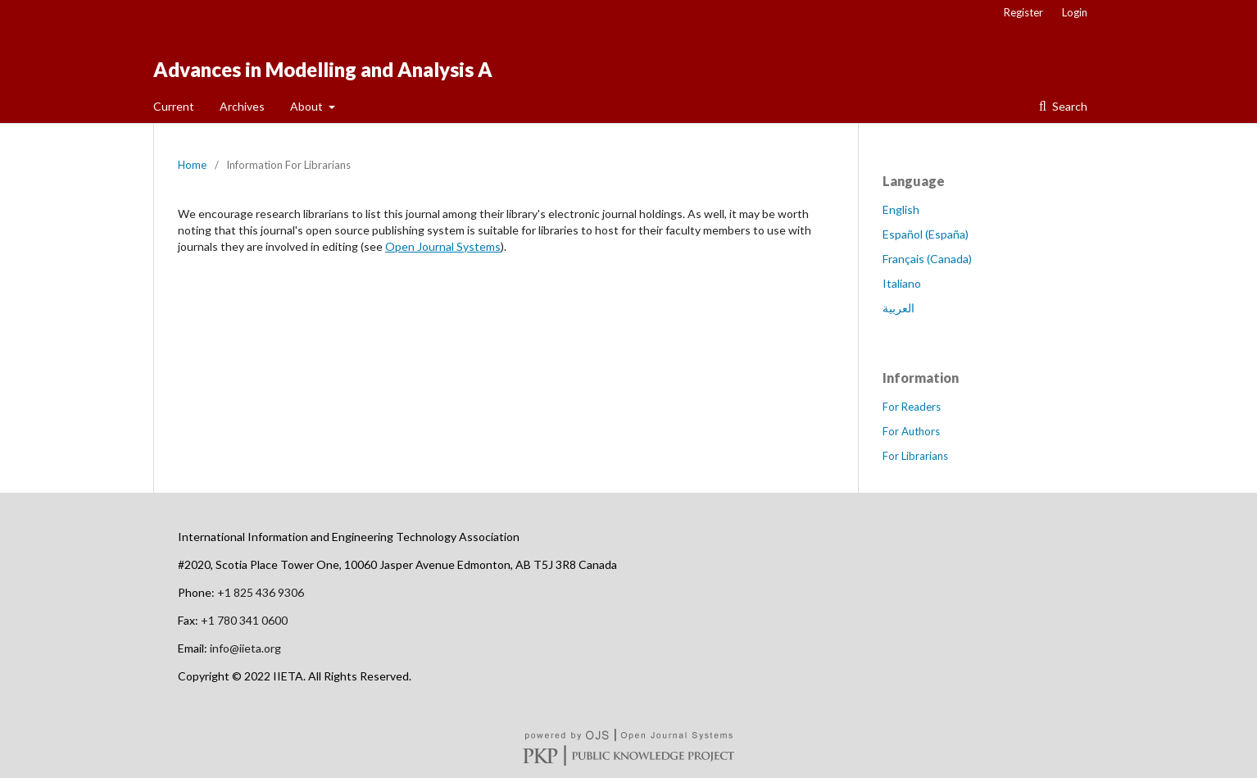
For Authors (911, 431)
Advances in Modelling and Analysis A (322, 69)
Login (1074, 12)
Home (192, 164)
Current (173, 106)
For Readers (912, 406)
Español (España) (926, 234)
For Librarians (915, 455)
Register (1023, 12)
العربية (898, 308)
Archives (242, 106)
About (307, 106)
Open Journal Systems (443, 246)
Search (1068, 106)
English (901, 209)
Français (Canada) (927, 259)
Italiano (902, 283)
